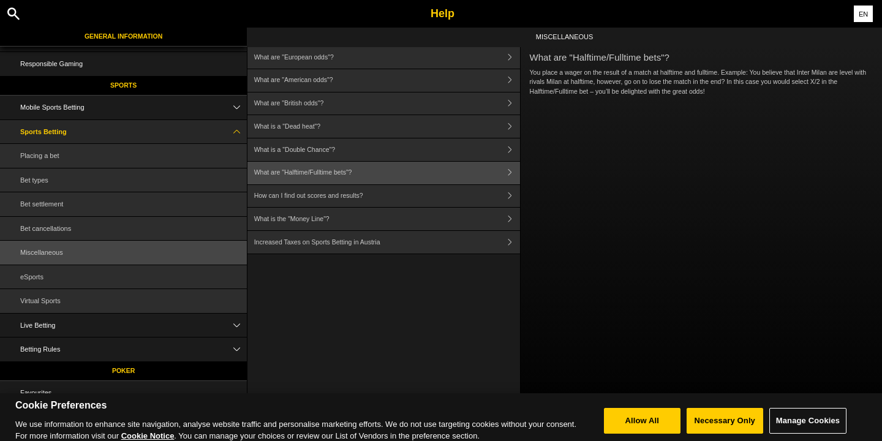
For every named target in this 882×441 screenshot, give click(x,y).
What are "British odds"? (387, 103)
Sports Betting (133, 132)
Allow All (642, 424)
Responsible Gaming (51, 63)
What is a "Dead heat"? (387, 126)
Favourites (35, 392)
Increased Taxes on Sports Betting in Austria (387, 242)
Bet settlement (41, 204)
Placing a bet (39, 155)
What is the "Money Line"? (387, 219)
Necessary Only (725, 424)
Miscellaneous (41, 252)
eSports (31, 277)
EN (863, 14)
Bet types (34, 180)
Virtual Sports (40, 300)
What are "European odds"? (387, 57)
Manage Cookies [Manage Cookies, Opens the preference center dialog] (808, 424)
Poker (123, 370)
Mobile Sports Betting (133, 107)
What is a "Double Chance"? (387, 149)
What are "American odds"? (387, 80)
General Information (123, 36)
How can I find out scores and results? (387, 196)
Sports (123, 85)
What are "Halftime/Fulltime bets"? (387, 173)
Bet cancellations (45, 228)
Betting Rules (133, 349)
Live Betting (133, 325)
